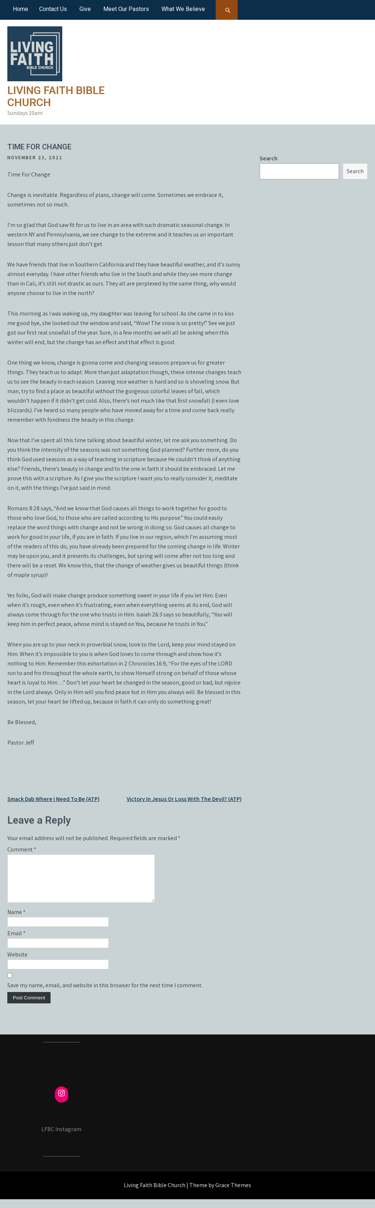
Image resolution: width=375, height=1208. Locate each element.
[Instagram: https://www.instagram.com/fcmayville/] (61, 1101)
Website (17, 963)
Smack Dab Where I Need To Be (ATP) (53, 799)
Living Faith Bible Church (56, 96)
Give (85, 8)
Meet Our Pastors (126, 8)
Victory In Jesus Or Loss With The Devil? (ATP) (184, 799)
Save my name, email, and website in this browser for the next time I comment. (105, 994)
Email (16, 942)
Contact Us (53, 8)
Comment (21, 849)
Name (16, 921)
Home (20, 8)
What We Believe (183, 8)
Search (269, 158)
